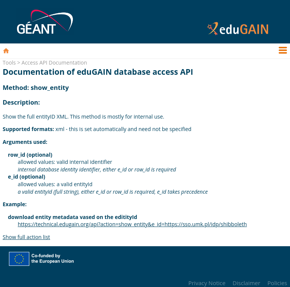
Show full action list (26, 237)
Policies (277, 283)
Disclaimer (246, 283)
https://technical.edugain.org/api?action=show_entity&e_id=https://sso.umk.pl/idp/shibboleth (132, 224)
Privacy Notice (206, 283)
